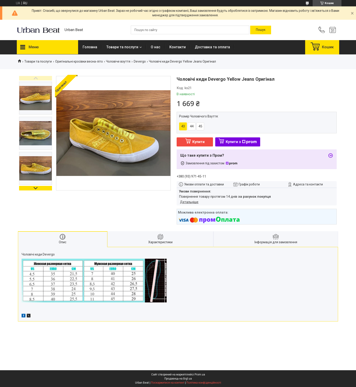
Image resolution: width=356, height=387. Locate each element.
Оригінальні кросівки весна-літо (79, 61)
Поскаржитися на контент (167, 382)
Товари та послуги (122, 47)
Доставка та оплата (212, 47)
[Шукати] (260, 30)
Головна (90, 47)
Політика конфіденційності (203, 382)
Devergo (140, 61)
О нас (155, 47)
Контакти (177, 47)
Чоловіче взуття (118, 61)
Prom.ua (200, 374)
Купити (198, 142)
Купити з (241, 142)
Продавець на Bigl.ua (178, 378)
